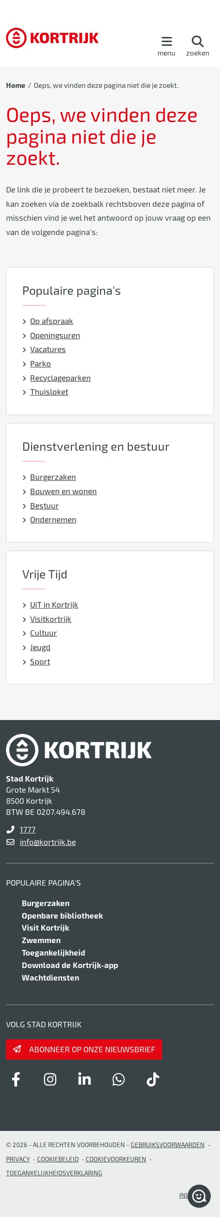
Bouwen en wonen (59, 491)
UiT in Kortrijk (50, 604)
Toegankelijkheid (53, 952)
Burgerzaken (49, 476)
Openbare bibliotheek (62, 915)
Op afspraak (48, 320)
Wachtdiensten (50, 977)
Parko (36, 363)
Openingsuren (51, 335)
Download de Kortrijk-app (70, 964)
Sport (36, 661)
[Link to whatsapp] (119, 1079)
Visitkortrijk (47, 618)
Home (15, 85)
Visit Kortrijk (45, 927)
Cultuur (39, 632)
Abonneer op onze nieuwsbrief (92, 1049)
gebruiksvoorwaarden (168, 1145)
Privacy (18, 1159)
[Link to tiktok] (153, 1079)
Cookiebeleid (58, 1159)
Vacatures (44, 349)
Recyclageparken (56, 377)
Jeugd (36, 647)
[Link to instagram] (50, 1079)
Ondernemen (49, 519)
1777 (28, 829)
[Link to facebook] (16, 1079)
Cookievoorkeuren (116, 1159)
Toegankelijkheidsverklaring (54, 1173)
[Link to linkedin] (85, 1079)
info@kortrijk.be (48, 841)
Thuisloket (45, 391)
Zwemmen (41, 939)
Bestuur (40, 505)
